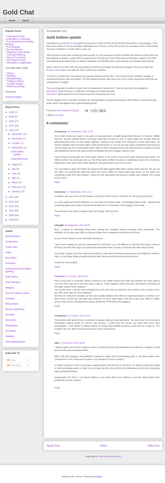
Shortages (10, 330)
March (15, 182)
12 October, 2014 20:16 (77, 276)
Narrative (10, 314)
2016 (12, 121)
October (16, 143)
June (14, 173)
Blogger (98, 476)
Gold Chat (18, 12)
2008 (12, 219)
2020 (12, 112)
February (16, 187)
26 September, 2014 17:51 (80, 131)
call (140, 100)
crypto (8, 252)
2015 (12, 125)
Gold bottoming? (19, 158)
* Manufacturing (13, 78)
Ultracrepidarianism (15, 341)
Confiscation (11, 241)
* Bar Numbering (13, 49)
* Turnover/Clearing (15, 54)
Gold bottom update (17, 153)
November (17, 138)
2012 (12, 201)
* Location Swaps (14, 83)
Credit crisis (11, 247)
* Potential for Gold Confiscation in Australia (17, 37)
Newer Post (53, 445)
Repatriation (11, 325)
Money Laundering (14, 309)
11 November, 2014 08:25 (72, 343)
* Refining (10, 76)
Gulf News (51, 94)
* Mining (9, 73)
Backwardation (12, 236)
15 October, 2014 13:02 (79, 315)
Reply (57, 182)
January (16, 191)
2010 (12, 210)
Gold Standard (12, 282)
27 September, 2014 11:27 (79, 192)
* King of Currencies (15, 57)
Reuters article (53, 70)
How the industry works (17, 293)
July (14, 169)
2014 (12, 130)
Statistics (10, 336)
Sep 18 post (71, 43)
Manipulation (11, 303)
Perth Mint (10, 320)
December (17, 134)
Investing (10, 298)
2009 (12, 215)
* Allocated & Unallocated (18, 62)
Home (12, 20)
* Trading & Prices (14, 81)
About (25, 20)
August (15, 164)
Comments (14, 365)
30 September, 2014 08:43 (77, 225)
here (112, 88)
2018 (12, 116)
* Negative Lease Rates (17, 52)
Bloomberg (52, 91)
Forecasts (59, 115)
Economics (10, 257)
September (17, 147)
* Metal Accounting (14, 86)
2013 (12, 197)
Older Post (154, 445)
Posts (11, 360)
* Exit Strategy (12, 47)
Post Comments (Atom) (110, 456)
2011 (12, 206)
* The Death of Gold (15, 60)
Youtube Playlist (13, 97)
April (14, 178)
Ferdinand (59, 276)
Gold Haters (11, 276)
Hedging (9, 287)
